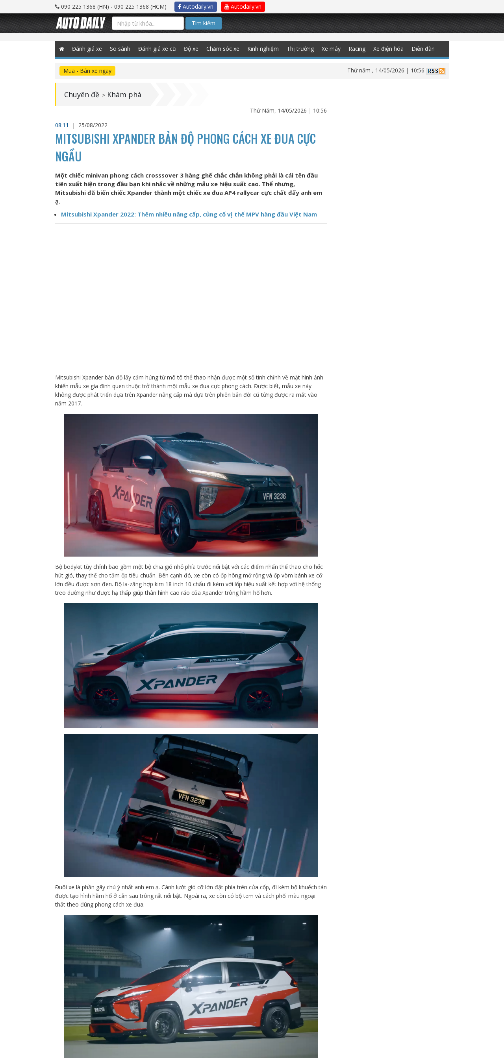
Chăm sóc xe (222, 48)
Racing (356, 48)
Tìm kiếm (203, 23)
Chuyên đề (81, 94)
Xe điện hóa (388, 48)
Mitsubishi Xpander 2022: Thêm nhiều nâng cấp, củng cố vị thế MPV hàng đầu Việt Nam (189, 214)
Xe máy (331, 48)
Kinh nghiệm (263, 48)
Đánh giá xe (87, 48)
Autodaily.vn (195, 6)
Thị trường (300, 48)
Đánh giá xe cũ (157, 48)
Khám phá (124, 94)
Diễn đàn (423, 48)
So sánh (120, 48)
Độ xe (191, 48)
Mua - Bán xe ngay (87, 70)
